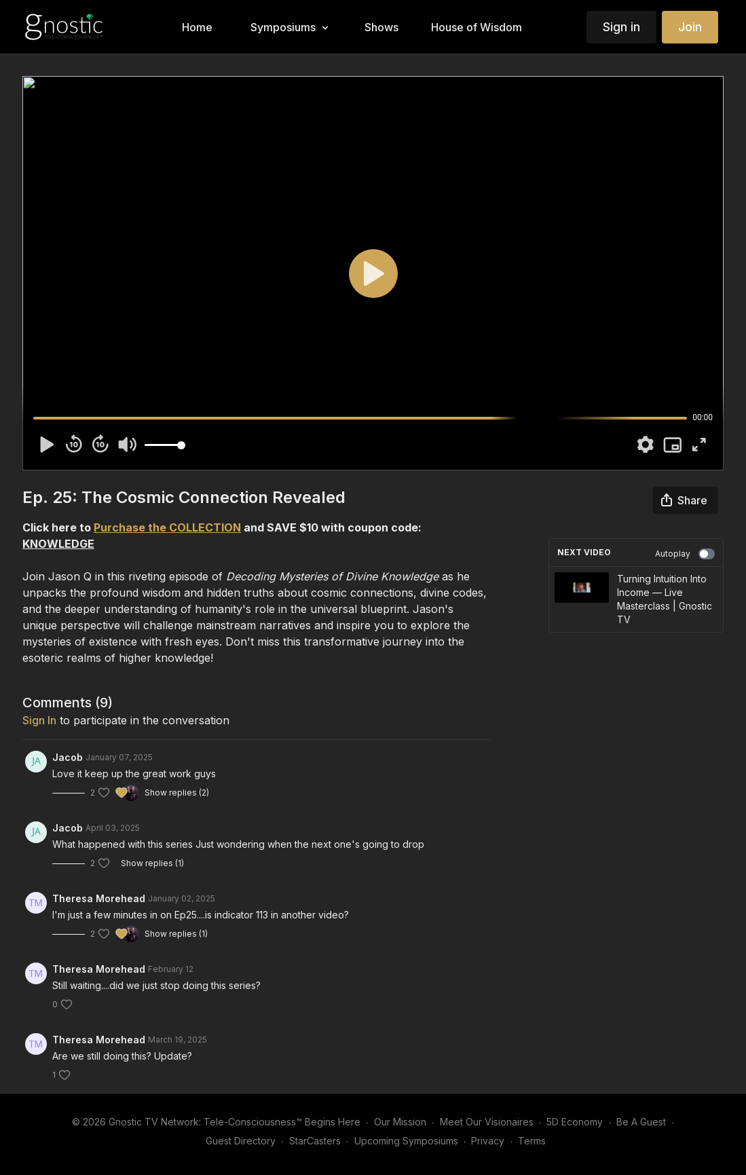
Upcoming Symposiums (406, 1140)
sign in (39, 720)
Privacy (487, 1140)
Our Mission (400, 1121)
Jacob (67, 757)
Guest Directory (241, 1140)
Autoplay (685, 553)
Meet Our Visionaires (487, 1121)
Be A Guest (641, 1121)
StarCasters (315, 1140)
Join (690, 27)
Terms (532, 1140)
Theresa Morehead (98, 898)
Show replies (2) (177, 792)
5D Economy (574, 1121)
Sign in (621, 27)
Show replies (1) (152, 863)
